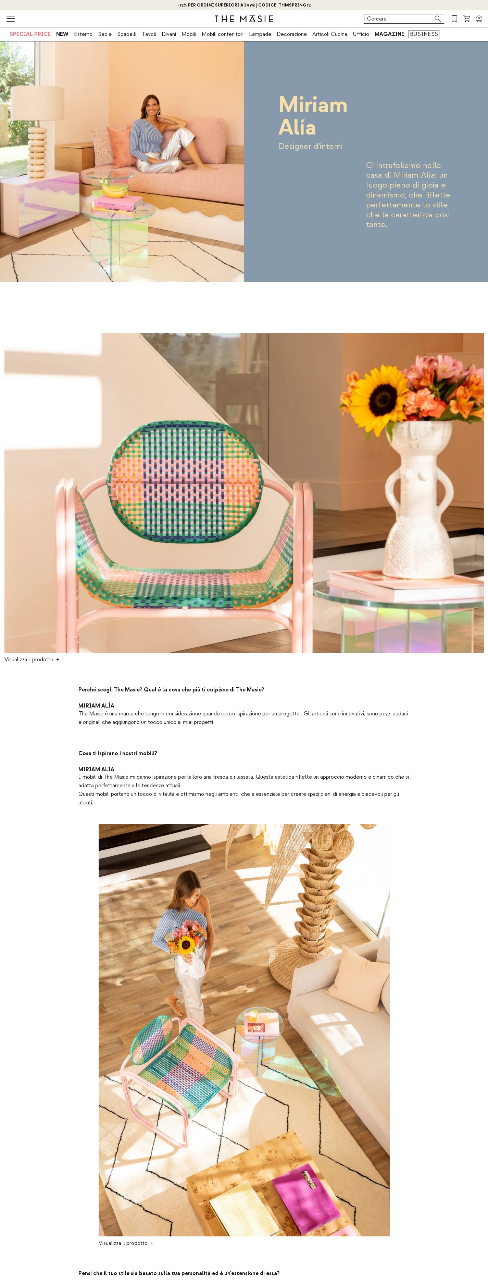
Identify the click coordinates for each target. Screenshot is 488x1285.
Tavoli (149, 34)
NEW (62, 34)
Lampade (260, 34)
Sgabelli (126, 34)
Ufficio (361, 34)
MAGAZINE (389, 34)
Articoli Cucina (329, 34)
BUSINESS (424, 34)
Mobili (189, 34)
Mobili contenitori (222, 34)
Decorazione (292, 34)
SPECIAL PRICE (30, 34)
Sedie (105, 34)
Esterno (83, 34)
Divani (169, 34)
